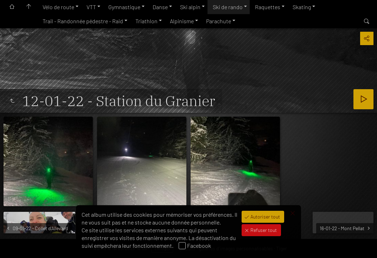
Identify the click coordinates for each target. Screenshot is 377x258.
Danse (160, 7)
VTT (91, 7)
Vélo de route (58, 7)
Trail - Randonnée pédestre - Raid (83, 21)
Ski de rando (228, 7)
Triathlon (146, 21)
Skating (302, 7)
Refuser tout (263, 230)
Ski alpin (190, 7)
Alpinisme (182, 21)
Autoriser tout (264, 217)
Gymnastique (124, 7)
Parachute (218, 21)
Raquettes (267, 7)
